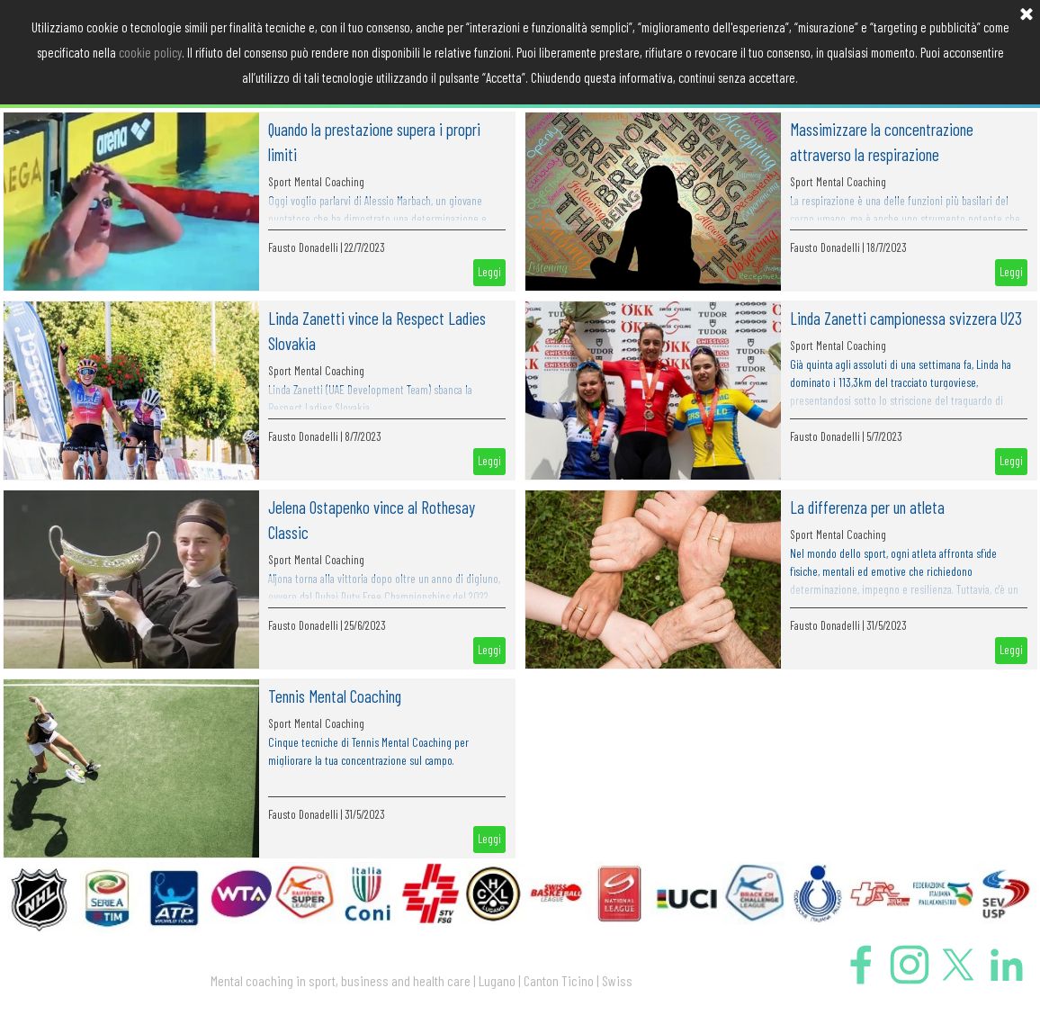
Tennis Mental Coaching (334, 696)
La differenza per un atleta (867, 507)
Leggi (489, 272)
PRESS (829, 78)
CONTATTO (956, 78)
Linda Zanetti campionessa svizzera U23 (906, 318)
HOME (74, 78)
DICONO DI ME (704, 78)
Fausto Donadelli (303, 247)
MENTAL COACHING (200, 78)
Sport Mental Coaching (316, 182)
